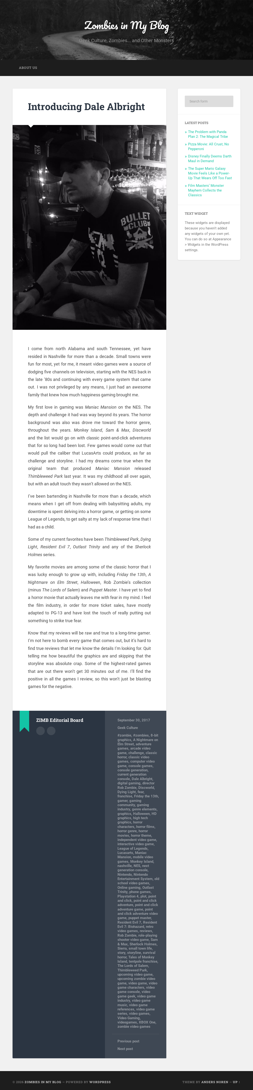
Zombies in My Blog (126, 25)
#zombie (124, 735)
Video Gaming (128, 1018)
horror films (145, 827)
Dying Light (126, 792)
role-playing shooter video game (137, 937)
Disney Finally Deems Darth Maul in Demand (209, 158)
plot (143, 896)
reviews (146, 931)
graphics (124, 814)
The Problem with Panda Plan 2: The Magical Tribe (208, 134)
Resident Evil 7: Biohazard (137, 924)
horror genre (127, 831)
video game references (132, 1007)
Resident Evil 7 (129, 922)
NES (137, 866)
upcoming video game (135, 974)
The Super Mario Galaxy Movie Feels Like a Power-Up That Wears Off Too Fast (210, 173)
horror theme (141, 835)
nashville (124, 866)
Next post (125, 1049)
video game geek (133, 994)
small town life (140, 948)
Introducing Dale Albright (86, 106)
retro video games (135, 929)
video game (137, 983)
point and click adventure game (137, 907)
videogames (127, 1022)
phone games (140, 892)
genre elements (144, 809)
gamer (122, 801)
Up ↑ (236, 1082)
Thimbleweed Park (132, 970)
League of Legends (132, 848)
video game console (136, 989)
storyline (134, 953)
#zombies (141, 735)
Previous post (128, 1041)
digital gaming (128, 783)
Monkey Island (141, 861)
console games (140, 766)
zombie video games (133, 1026)
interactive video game (135, 844)
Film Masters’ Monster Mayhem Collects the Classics (206, 190)
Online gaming (128, 887)
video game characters (137, 985)
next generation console (133, 868)
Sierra (122, 948)
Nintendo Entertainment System (135, 876)
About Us (28, 68)
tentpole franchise (143, 961)
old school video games (138, 881)
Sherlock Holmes (143, 944)
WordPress (100, 1082)
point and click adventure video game (137, 913)
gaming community (129, 803)
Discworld (146, 788)
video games (139, 1013)
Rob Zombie (126, 935)
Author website (51, 731)
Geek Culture (127, 728)
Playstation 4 (128, 896)
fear (141, 792)
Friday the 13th (146, 796)
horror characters (129, 824)
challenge (136, 753)
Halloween (141, 814)
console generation (132, 770)
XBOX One (147, 1022)
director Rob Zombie (135, 785)
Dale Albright (142, 779)
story (121, 953)
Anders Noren (214, 1082)
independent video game (136, 840)
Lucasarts (125, 853)
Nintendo (124, 874)
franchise (124, 796)
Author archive (40, 731)
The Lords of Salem (132, 966)
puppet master (139, 918)
